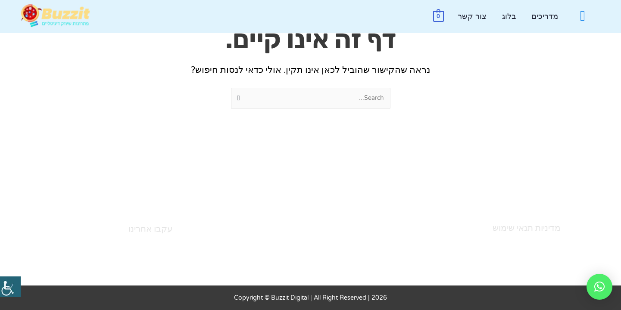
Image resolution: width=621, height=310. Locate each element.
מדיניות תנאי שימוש (527, 228)
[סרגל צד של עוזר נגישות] (10, 286)
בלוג (509, 16)
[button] (599, 287)
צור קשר (472, 16)
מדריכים (544, 16)
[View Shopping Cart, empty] (438, 16)
